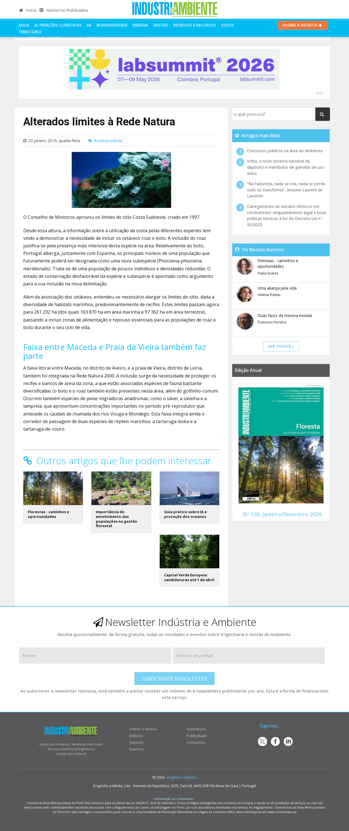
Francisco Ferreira (272, 322)
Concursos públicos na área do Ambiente (285, 150)
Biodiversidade (112, 25)
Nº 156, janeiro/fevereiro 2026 (282, 514)
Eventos (137, 749)
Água (23, 25)
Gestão (160, 25)
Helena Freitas (269, 294)
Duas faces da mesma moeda (285, 315)
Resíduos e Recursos (194, 25)
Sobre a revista (143, 728)
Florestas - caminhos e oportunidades (48, 514)
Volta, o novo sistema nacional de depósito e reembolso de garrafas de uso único (285, 167)
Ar (89, 25)
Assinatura (196, 728)
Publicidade (197, 735)
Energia (140, 25)
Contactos (196, 742)
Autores (137, 742)
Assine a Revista (303, 25)
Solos (227, 25)
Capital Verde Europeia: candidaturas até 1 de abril (189, 577)
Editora (136, 735)
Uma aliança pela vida (277, 288)
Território (29, 31)
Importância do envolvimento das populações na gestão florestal (116, 518)
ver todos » (281, 346)
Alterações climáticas (58, 25)
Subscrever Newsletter (174, 678)
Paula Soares (268, 273)
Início (28, 10)
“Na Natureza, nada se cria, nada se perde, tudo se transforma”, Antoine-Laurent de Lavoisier (286, 189)
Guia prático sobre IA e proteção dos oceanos (185, 514)
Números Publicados (63, 10)
